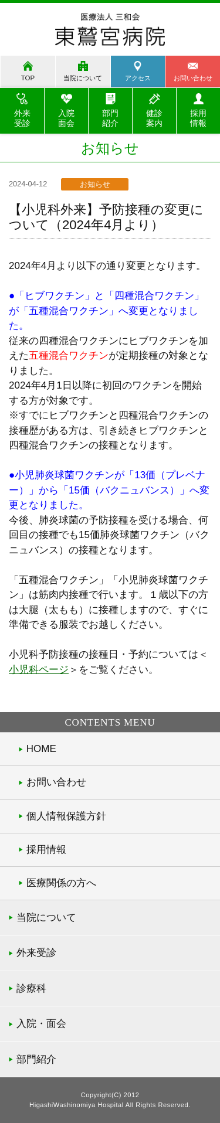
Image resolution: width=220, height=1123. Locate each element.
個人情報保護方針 (66, 816)
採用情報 (46, 849)
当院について (82, 77)
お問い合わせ (56, 782)
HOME (41, 748)
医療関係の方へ (61, 883)
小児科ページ (39, 669)
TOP (28, 77)
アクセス (138, 77)
